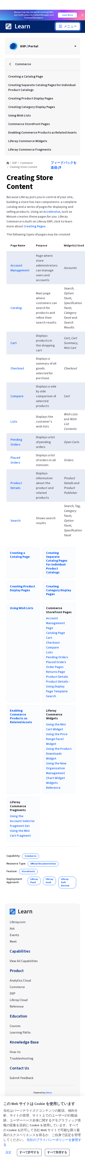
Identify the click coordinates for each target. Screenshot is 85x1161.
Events (14, 935)
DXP (12, 993)
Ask (12, 928)
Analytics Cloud (20, 980)
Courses (15, 1026)
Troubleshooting (21, 1058)
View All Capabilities (24, 961)
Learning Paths (20, 1032)
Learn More (67, 15)
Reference (17, 1006)
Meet (13, 941)
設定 (8, 1152)
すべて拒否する (57, 1152)
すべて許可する (29, 1152)
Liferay (48, 1092)
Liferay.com (17, 922)
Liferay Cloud (18, 1000)
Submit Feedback (21, 1078)
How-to (15, 1052)
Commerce (17, 987)
